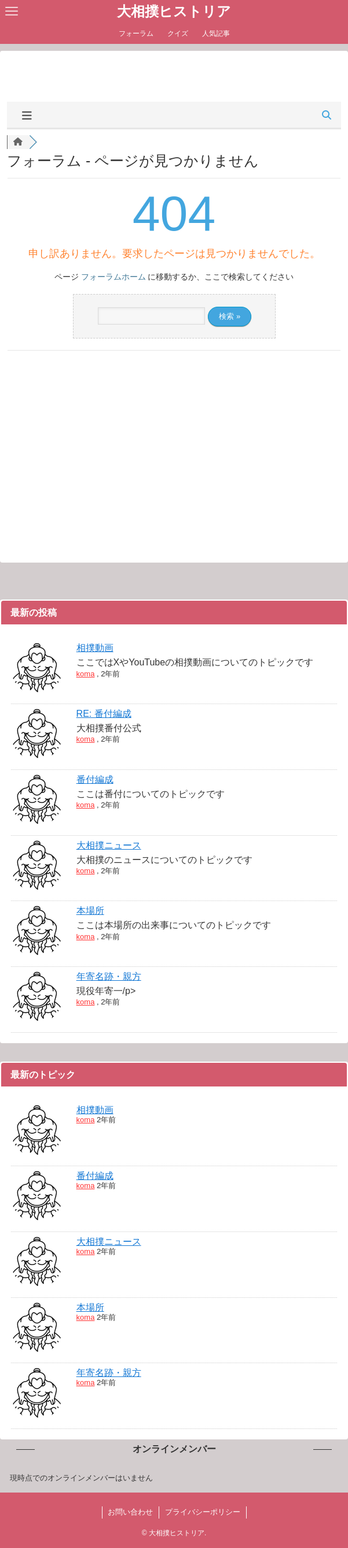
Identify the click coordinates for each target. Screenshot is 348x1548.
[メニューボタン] (11, 11)
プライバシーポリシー (202, 1512)
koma (85, 673)
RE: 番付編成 (103, 714)
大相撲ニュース (108, 845)
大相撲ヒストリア (174, 11)
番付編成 (94, 779)
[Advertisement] (174, 75)
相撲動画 (94, 648)
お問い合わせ (130, 1512)
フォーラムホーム (113, 276)
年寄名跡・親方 (108, 976)
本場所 (90, 911)
